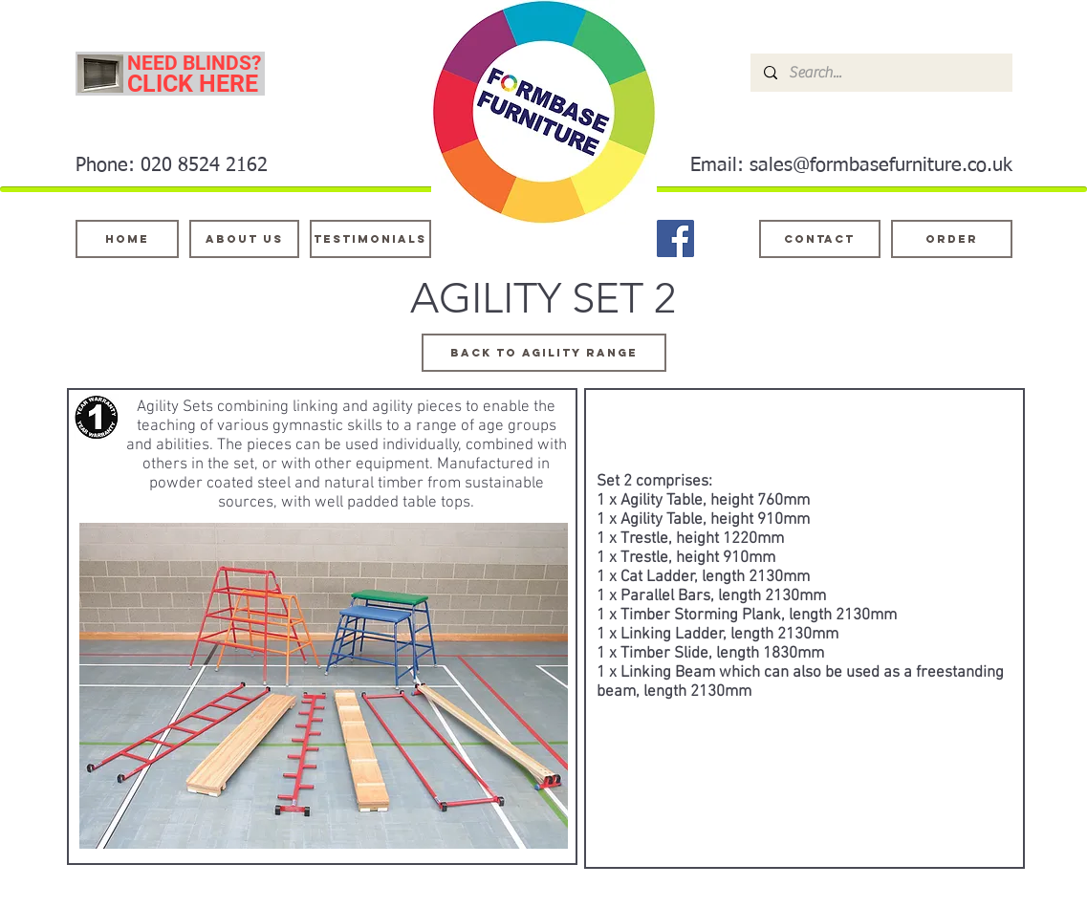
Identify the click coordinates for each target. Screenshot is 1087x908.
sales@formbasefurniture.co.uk (881, 165)
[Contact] (819, 239)
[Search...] (880, 73)
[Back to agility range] (544, 353)
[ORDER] (951, 239)
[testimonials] (370, 239)
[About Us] (244, 239)
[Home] (127, 239)
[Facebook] (675, 238)
